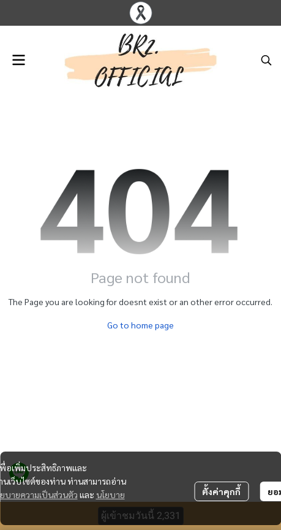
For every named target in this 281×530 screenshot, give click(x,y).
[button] (266, 60)
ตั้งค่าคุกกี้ (221, 491)
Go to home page (140, 324)
